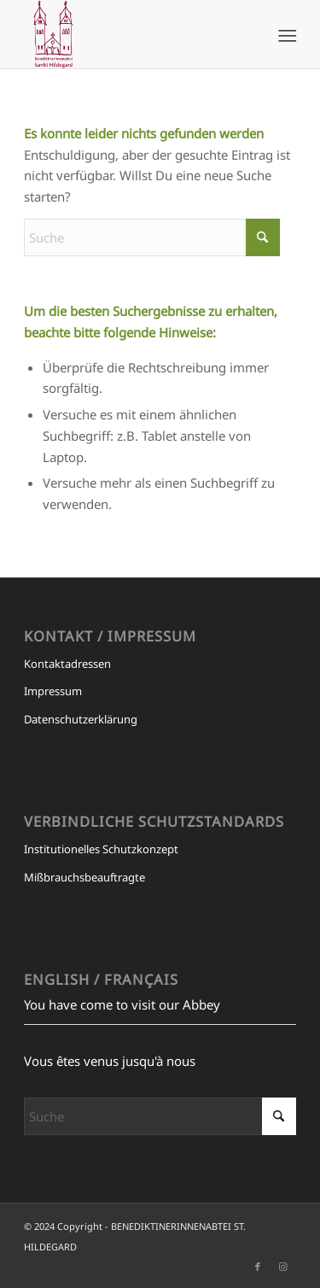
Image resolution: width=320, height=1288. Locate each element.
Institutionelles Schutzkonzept (101, 849)
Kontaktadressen (67, 663)
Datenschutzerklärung (80, 719)
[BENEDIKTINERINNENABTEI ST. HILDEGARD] (132, 34)
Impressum (53, 691)
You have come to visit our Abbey (122, 1004)
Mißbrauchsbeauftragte (84, 877)
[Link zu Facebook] (258, 1266)
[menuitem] (286, 35)
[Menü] (286, 35)
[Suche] (152, 237)
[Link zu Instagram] (283, 1266)
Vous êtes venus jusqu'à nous (109, 1060)
